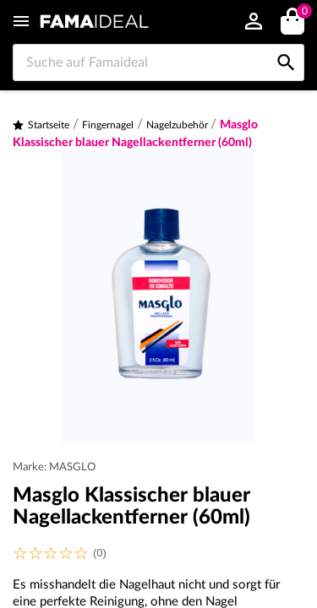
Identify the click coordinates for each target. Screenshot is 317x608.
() (301, 13)
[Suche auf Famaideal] (158, 62)
